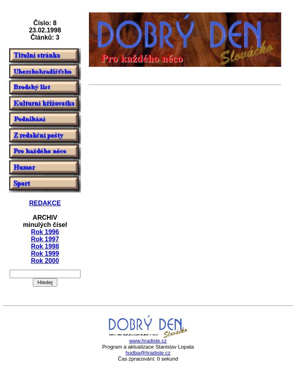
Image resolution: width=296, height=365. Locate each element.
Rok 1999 (45, 253)
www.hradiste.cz (148, 341)
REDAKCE (45, 203)
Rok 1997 (45, 239)
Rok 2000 (45, 260)
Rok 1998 (45, 246)
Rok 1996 (45, 232)
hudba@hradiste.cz (147, 353)
